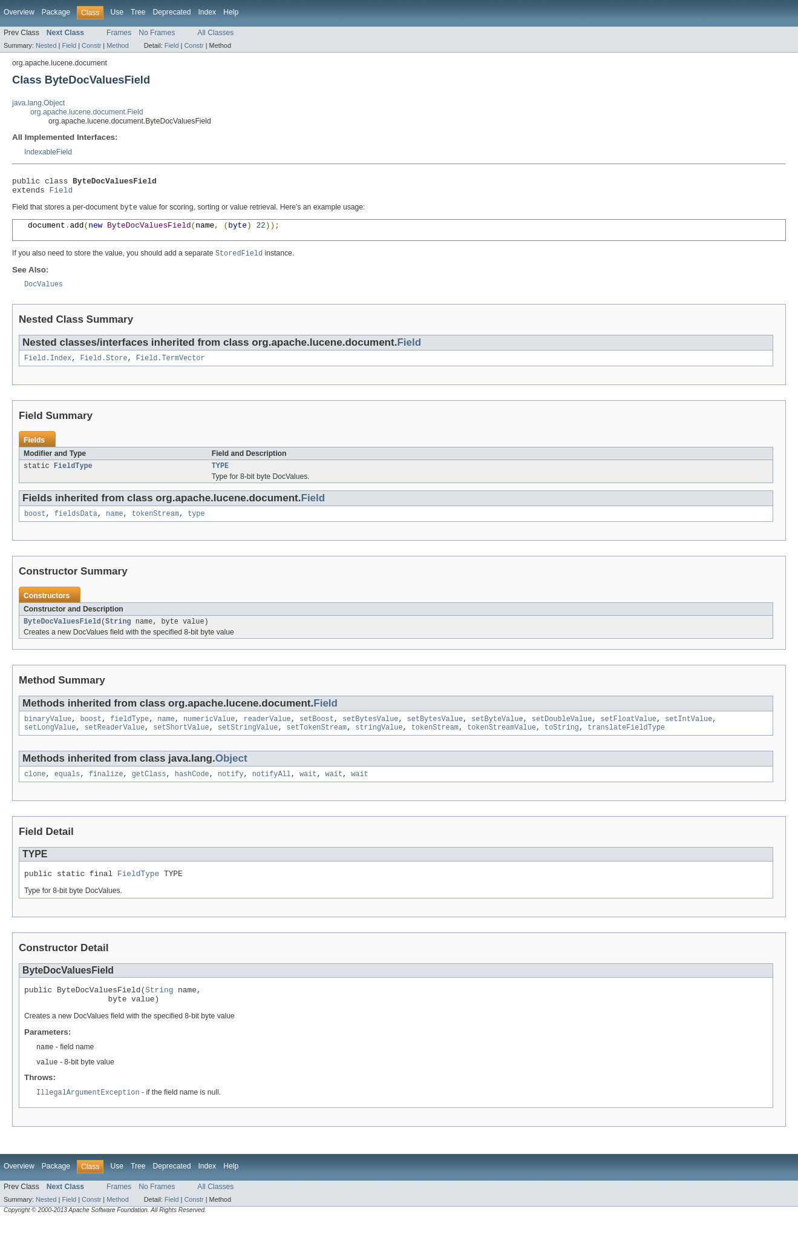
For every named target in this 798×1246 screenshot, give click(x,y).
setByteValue (497, 734)
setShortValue (181, 744)
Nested (46, 45)
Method (117, 45)
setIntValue (688, 734)
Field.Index (47, 369)
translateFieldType (626, 744)
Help (230, 12)
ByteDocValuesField (62, 636)
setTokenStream (317, 744)
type (196, 527)
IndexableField (48, 152)
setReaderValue (115, 744)
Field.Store (103, 369)
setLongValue (50, 744)
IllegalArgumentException (88, 1117)
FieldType (73, 478)
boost (35, 527)
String (118, 636)
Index (207, 12)
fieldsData (75, 527)
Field (69, 45)
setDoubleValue (562, 734)
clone (35, 792)
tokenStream (155, 527)
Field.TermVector (170, 369)
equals (67, 792)
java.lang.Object (38, 103)
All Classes (215, 32)
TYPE (220, 478)
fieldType (129, 734)
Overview (19, 12)
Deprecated (172, 12)
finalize (106, 792)
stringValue (378, 744)
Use (116, 12)
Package (56, 12)
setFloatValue (628, 734)
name (114, 527)
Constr (91, 45)
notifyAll (271, 792)
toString (562, 744)
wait (307, 792)
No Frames (157, 32)
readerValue (266, 734)
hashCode (192, 792)
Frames (118, 32)
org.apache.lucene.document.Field (86, 112)
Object (231, 775)
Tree (138, 12)
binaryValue (47, 734)
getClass (149, 792)
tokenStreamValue (501, 744)
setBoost (316, 734)
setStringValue (248, 744)
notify (231, 792)
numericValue (209, 734)
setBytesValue (370, 734)
